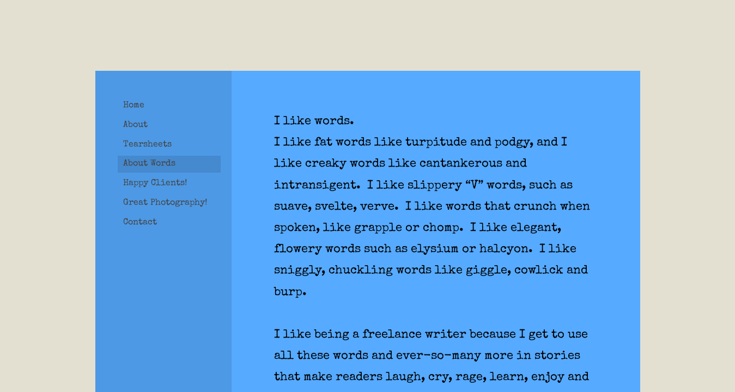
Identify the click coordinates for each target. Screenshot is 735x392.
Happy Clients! (155, 183)
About (135, 125)
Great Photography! (165, 203)
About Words (149, 164)
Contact (140, 222)
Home (133, 105)
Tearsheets (147, 144)
